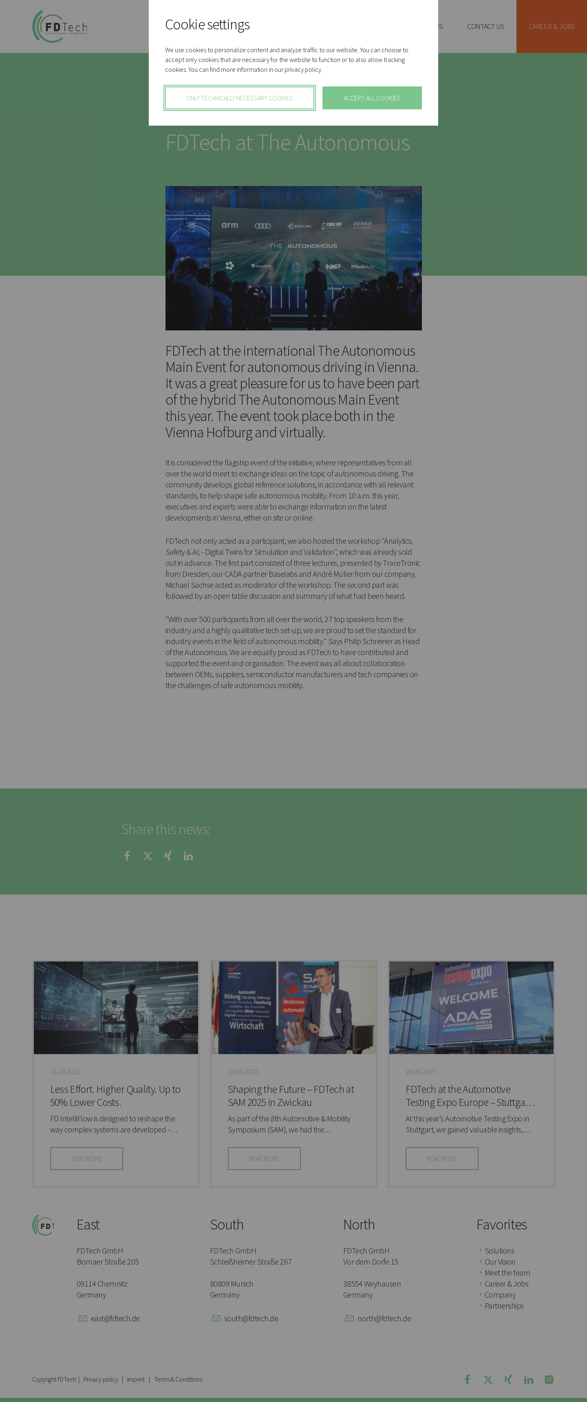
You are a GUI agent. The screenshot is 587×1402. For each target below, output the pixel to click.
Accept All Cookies (372, 98)
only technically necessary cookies (239, 98)
